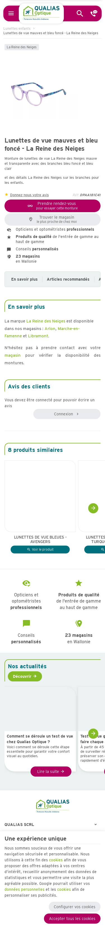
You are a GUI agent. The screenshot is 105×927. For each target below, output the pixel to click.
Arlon (50, 328)
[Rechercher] (80, 13)
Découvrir (22, 676)
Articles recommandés (68, 279)
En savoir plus (24, 279)
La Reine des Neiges (22, 47)
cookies (56, 860)
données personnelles (24, 889)
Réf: (76, 195)
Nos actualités (27, 666)
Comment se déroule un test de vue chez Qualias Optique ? (40, 739)
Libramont (38, 335)
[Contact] (94, 13)
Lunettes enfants (17, 28)
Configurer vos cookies (74, 907)
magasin (12, 355)
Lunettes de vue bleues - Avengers (40, 539)
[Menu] (11, 13)
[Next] (93, 508)
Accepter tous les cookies (72, 918)
